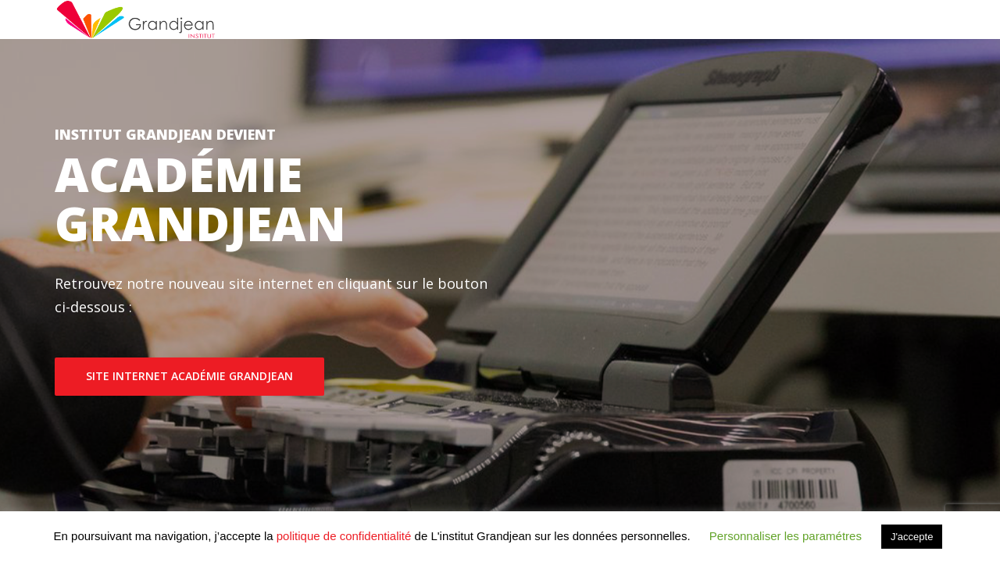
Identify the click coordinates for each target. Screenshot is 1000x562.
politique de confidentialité (344, 535)
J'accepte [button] (912, 536)
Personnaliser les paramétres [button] (785, 535)
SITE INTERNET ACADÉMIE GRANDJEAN (189, 375)
